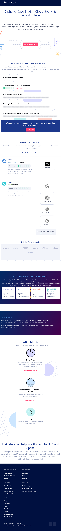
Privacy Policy (18, 523)
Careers (6, 511)
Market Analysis (26, 486)
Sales (23, 475)
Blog (5, 501)
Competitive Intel (27, 488)
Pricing (6, 478)
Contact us (7, 503)
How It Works (8, 473)
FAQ (5, 506)
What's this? (18, 88)
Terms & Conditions (9, 523)
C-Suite (24, 478)
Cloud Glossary (8, 514)
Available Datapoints (10, 475)
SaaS (10, 184)
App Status (7, 509)
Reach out (30, 129)
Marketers (25, 473)
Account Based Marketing (29, 491)
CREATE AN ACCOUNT (30, 44)
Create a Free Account (46, 233)
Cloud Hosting (13, 162)
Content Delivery (9, 491)
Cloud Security (8, 493)
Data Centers (8, 488)
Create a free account (30, 370)
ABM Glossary (8, 516)
